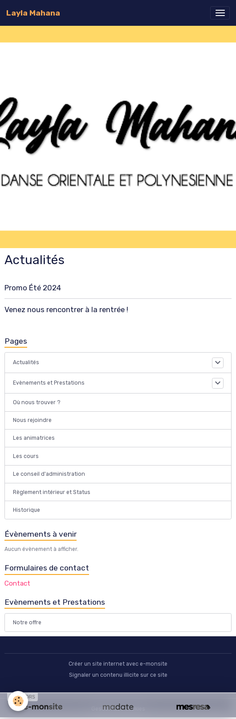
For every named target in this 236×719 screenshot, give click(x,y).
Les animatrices (34, 438)
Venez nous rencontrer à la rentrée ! (66, 309)
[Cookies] (18, 701)
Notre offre (27, 622)
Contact (17, 583)
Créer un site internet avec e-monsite (118, 664)
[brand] (33, 13)
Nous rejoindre (32, 420)
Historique (26, 510)
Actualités (26, 362)
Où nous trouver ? (37, 402)
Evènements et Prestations (49, 383)
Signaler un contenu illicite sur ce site (118, 675)
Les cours (26, 456)
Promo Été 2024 (32, 287)
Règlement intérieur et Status (51, 492)
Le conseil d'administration (49, 474)
